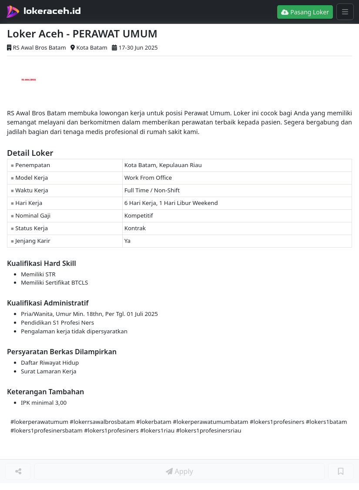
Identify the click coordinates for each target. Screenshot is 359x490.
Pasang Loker (305, 12)
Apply (179, 471)
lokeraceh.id (52, 11)
